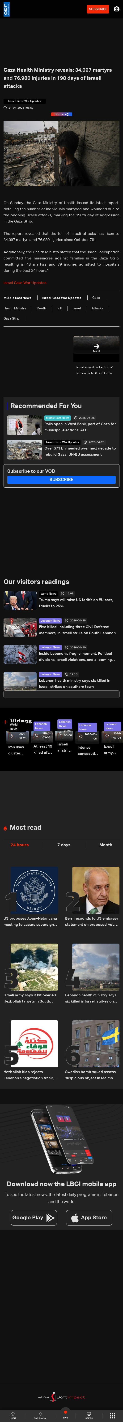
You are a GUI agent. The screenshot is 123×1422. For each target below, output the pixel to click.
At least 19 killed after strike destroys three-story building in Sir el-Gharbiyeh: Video (43, 750)
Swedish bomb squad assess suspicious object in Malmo (90, 1075)
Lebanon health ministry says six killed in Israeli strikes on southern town (74, 684)
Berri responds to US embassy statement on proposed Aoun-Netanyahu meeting (91, 922)
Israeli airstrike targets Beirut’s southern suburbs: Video (65, 748)
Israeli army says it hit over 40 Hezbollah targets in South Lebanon (30, 999)
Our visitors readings (36, 582)
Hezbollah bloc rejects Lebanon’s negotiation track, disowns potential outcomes (29, 1075)
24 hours (20, 845)
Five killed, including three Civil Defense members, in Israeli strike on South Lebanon (77, 630)
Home (13, 1415)
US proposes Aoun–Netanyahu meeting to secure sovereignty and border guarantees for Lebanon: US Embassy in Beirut (30, 922)
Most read (25, 828)
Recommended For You (46, 406)
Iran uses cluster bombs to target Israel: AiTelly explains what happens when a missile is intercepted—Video (18, 751)
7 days (64, 845)
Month (105, 845)
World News (48, 594)
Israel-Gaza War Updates (62, 442)
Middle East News (57, 418)
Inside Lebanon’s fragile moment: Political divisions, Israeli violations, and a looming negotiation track (75, 657)
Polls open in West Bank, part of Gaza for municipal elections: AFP (80, 427)
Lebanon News (50, 621)
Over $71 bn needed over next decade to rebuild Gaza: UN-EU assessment (80, 452)
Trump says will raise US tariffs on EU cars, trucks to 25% (76, 603)
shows (89, 1415)
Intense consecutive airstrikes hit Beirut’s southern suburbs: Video (88, 751)
